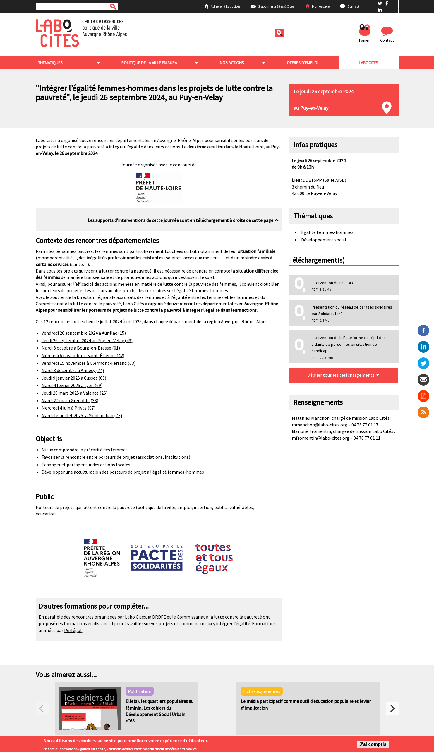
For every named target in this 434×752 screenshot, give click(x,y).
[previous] (42, 709)
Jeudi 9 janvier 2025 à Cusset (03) (74, 379)
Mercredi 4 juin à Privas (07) (68, 409)
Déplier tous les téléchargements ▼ (343, 376)
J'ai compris (373, 745)
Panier (364, 40)
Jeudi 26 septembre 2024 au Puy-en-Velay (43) (87, 342)
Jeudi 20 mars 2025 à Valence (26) (74, 394)
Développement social (323, 241)
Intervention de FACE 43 (332, 284)
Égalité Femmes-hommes (327, 234)
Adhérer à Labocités (225, 6)
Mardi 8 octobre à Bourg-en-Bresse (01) (81, 349)
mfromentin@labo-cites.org (320, 439)
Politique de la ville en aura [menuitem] (149, 63)
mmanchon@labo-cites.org (319, 426)
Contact (353, 6)
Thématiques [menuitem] (51, 63)
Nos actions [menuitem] (234, 63)
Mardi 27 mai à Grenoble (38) (70, 402)
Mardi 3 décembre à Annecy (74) (73, 372)
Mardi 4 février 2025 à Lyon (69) (72, 387)
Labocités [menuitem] (369, 63)
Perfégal (73, 632)
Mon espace (321, 6)
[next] (392, 709)
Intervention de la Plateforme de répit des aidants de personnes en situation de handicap (349, 345)
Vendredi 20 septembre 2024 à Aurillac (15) (84, 334)
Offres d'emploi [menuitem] (304, 63)
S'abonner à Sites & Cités (276, 6)
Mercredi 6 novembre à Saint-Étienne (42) (83, 357)
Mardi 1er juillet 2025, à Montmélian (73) (82, 416)
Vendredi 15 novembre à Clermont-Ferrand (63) (88, 364)
